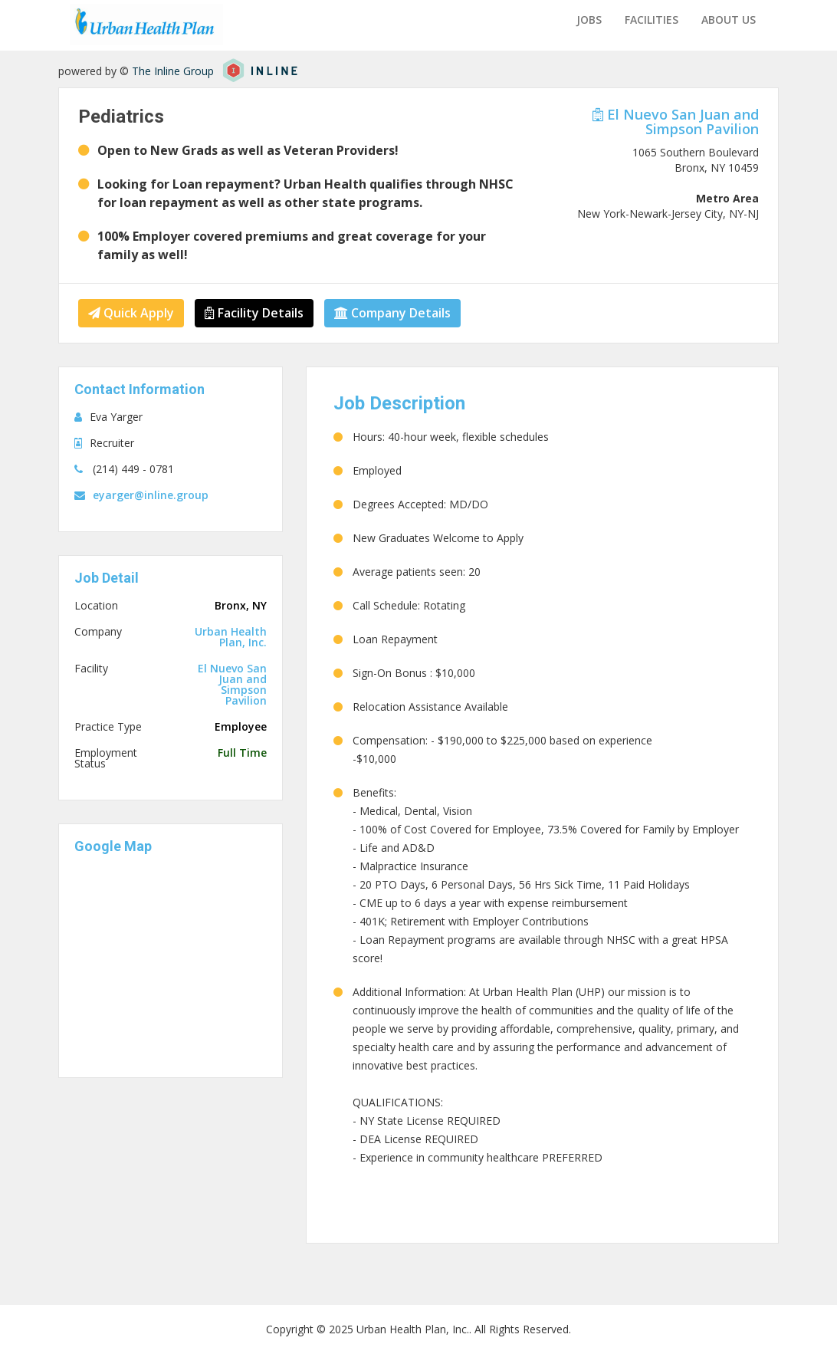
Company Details (392, 312)
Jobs (589, 19)
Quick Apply (131, 312)
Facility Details (254, 312)
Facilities (651, 19)
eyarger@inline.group (150, 495)
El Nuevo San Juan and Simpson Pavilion (675, 121)
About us (728, 19)
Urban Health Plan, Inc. (231, 637)
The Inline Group (173, 71)
